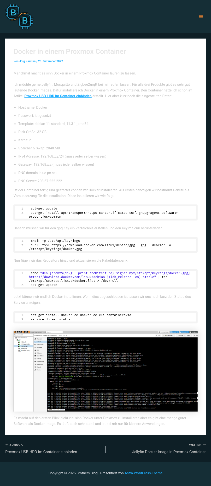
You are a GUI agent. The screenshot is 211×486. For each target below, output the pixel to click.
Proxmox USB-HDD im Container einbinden (58, 96)
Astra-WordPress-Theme (144, 473)
